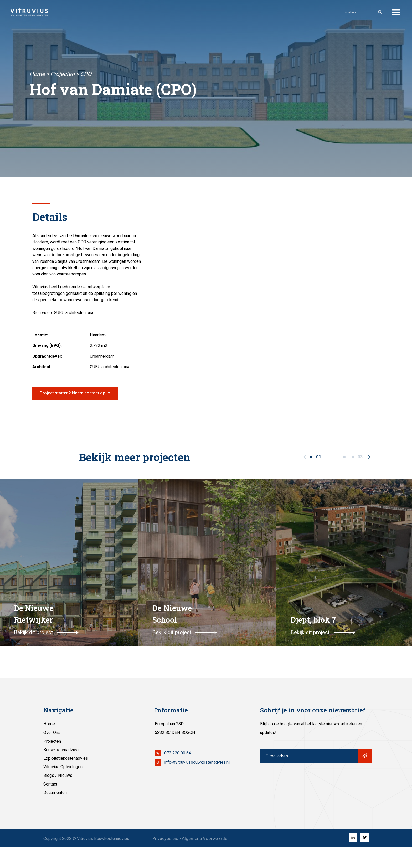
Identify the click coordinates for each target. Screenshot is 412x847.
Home (37, 74)
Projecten (62, 74)
